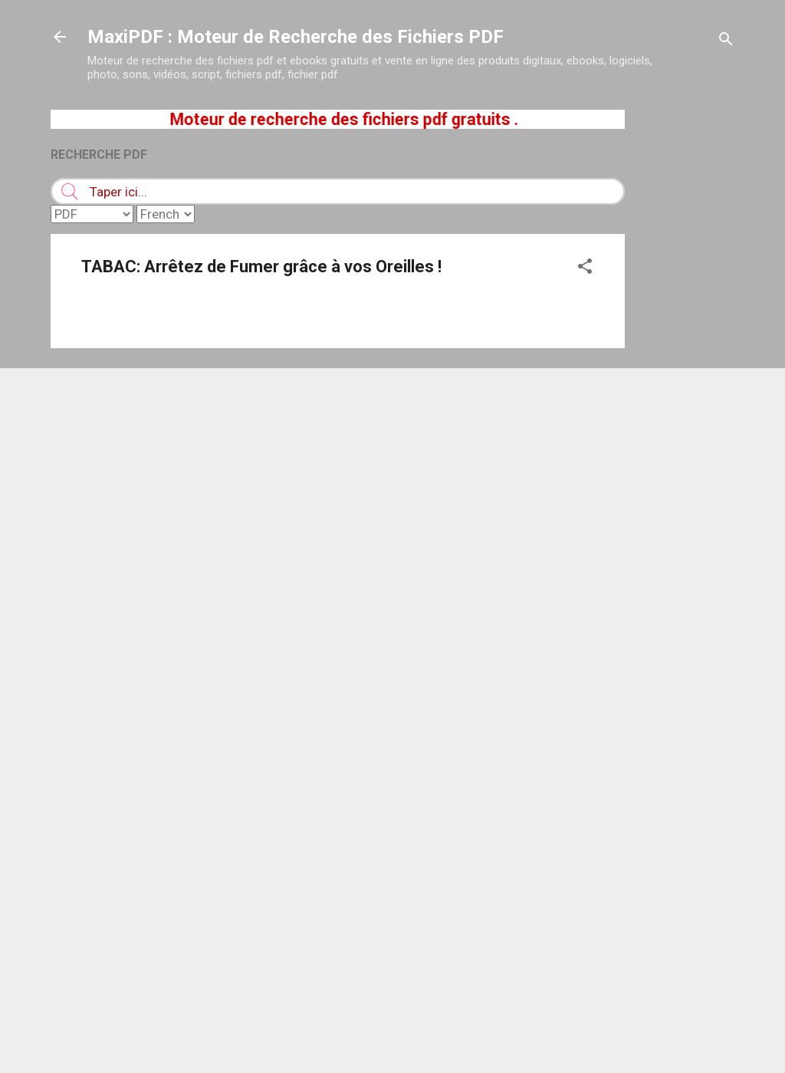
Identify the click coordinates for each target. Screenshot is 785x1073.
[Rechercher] (726, 41)
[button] (585, 269)
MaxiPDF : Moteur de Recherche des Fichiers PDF (295, 37)
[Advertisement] (686, 340)
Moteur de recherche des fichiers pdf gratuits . (350, 119)
